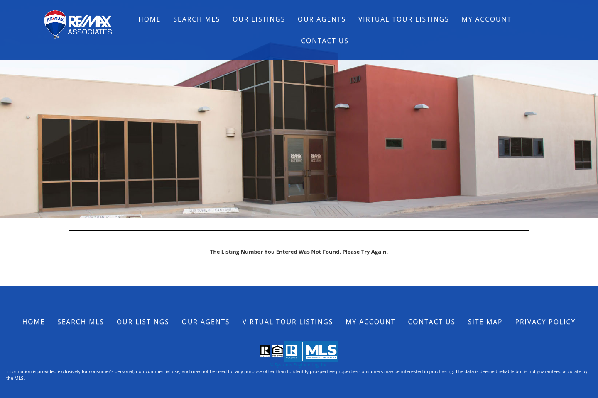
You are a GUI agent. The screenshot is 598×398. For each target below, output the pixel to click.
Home (149, 19)
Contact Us (325, 40)
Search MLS (197, 19)
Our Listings (259, 19)
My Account (487, 19)
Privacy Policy (545, 321)
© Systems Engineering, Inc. (299, 365)
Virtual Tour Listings (403, 19)
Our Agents (322, 19)
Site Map (485, 321)
